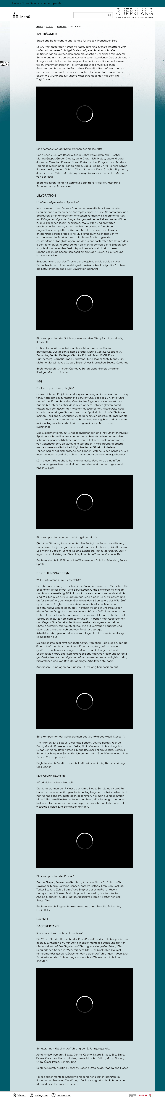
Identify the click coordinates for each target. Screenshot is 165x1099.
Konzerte (61, 27)
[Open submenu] (7, 64)
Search (109, 15)
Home (39, 27)
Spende (56, 3)
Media (49, 27)
